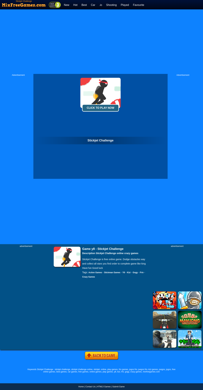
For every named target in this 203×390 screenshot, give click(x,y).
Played (125, 5)
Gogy (135, 272)
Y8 (123, 272)
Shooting (111, 5)
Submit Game (118, 386)
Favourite (138, 5)
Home (81, 386)
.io (100, 5)
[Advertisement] (65, 41)
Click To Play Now (100, 107)
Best (84, 5)
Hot (75, 5)
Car (93, 5)
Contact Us (90, 386)
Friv (142, 272)
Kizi (129, 272)
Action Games (95, 272)
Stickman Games (112, 272)
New (66, 5)
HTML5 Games (104, 386)
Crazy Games (88, 277)
